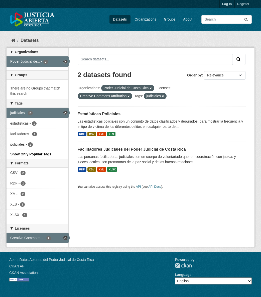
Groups (169, 19)
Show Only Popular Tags (30, 154)
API (138, 186)
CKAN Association (23, 273)
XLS (111, 134)
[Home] (13, 40)
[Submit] (246, 19)
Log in (227, 4)
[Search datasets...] (226, 19)
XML (101, 134)
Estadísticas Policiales (99, 114)
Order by (194, 75)
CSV (91, 134)
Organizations (145, 19)
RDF (82, 134)
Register (243, 4)
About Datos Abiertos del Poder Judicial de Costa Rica (51, 260)
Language (183, 275)
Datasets (120, 19)
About (187, 19)
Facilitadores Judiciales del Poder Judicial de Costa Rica (132, 149)
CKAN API (17, 266)
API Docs (154, 186)
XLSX (112, 169)
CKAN (183, 265)
